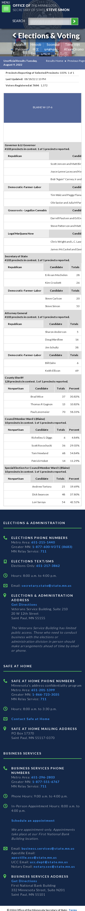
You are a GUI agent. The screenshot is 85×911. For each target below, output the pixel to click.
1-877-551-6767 (45, 782)
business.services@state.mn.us (48, 848)
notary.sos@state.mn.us (54, 866)
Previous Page (76, 60)
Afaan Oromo (74, 49)
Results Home (54, 60)
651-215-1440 (43, 542)
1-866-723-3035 (45, 694)
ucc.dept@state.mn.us (48, 862)
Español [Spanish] (19, 44)
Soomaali (53, 44)
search (18, 21)
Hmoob (36, 44)
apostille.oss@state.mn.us (34, 857)
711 (43, 551)
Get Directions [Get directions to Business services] (24, 881)
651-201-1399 (43, 690)
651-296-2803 (43, 777)
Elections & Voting (45, 35)
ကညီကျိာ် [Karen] (61, 54)
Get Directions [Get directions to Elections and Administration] (24, 604)
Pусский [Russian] (21, 49)
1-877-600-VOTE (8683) (52, 547)
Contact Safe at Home (30, 719)
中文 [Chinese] (36, 49)
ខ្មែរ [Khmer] (33, 54)
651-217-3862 (48, 566)
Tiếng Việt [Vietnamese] (72, 44)
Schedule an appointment (33, 820)
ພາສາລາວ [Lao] (51, 49)
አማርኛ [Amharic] (45, 54)
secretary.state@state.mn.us (46, 585)
